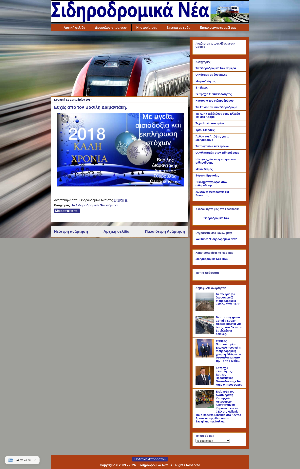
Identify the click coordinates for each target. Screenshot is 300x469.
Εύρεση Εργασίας (207, 175)
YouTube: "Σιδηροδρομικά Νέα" (216, 239)
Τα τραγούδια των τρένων (212, 146)
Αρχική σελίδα (74, 27)
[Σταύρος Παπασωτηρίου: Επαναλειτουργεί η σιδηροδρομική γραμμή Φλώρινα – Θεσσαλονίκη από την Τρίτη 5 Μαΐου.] (205, 356)
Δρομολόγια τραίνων (110, 27)
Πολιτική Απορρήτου (149, 459)
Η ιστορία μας (146, 27)
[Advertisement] (119, 64)
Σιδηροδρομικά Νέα (216, 218)
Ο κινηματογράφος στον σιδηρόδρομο (211, 183)
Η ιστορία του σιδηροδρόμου (215, 100)
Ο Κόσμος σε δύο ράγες (211, 74)
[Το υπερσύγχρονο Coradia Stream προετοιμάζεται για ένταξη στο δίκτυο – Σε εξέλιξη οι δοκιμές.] (205, 333)
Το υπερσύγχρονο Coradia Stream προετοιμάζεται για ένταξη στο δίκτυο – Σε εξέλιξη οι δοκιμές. (229, 326)
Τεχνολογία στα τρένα (210, 123)
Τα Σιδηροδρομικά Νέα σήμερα (94, 205)
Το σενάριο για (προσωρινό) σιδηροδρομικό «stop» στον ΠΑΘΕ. (228, 299)
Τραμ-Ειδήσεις (205, 130)
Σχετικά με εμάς (178, 27)
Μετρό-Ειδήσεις (206, 81)
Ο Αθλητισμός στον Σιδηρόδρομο (217, 152)
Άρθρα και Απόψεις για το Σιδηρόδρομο (212, 138)
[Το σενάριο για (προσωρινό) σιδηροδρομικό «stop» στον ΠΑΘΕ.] (205, 309)
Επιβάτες (202, 87)
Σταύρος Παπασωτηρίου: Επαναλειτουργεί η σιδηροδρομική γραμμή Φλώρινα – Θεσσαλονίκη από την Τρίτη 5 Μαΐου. (228, 350)
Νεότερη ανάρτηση (71, 231)
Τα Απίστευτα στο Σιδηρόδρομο (216, 107)
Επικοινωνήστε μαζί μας (218, 27)
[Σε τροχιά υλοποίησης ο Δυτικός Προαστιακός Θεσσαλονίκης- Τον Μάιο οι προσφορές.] (205, 383)
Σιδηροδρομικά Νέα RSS (212, 258)
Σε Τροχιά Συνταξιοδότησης (214, 94)
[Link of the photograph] (120, 186)
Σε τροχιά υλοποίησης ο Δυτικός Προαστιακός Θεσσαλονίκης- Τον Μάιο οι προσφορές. (229, 376)
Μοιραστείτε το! (67, 211)
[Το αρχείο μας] (213, 441)
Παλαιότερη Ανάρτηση (165, 231)
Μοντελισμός (204, 169)
